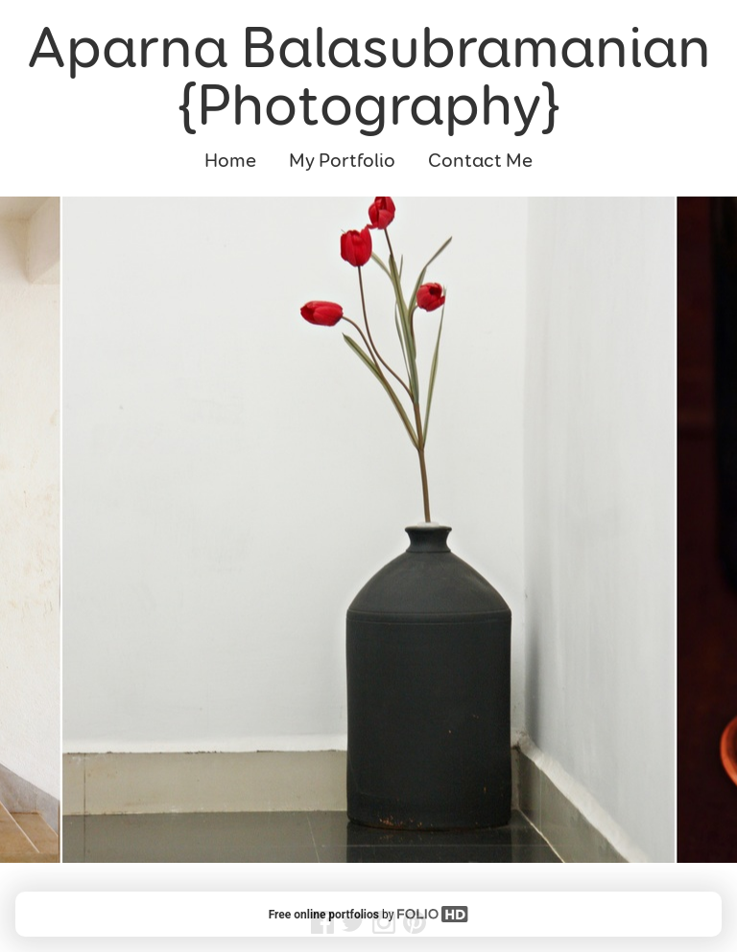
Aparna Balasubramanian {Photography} (369, 77)
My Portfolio (342, 161)
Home (230, 161)
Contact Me (480, 161)
